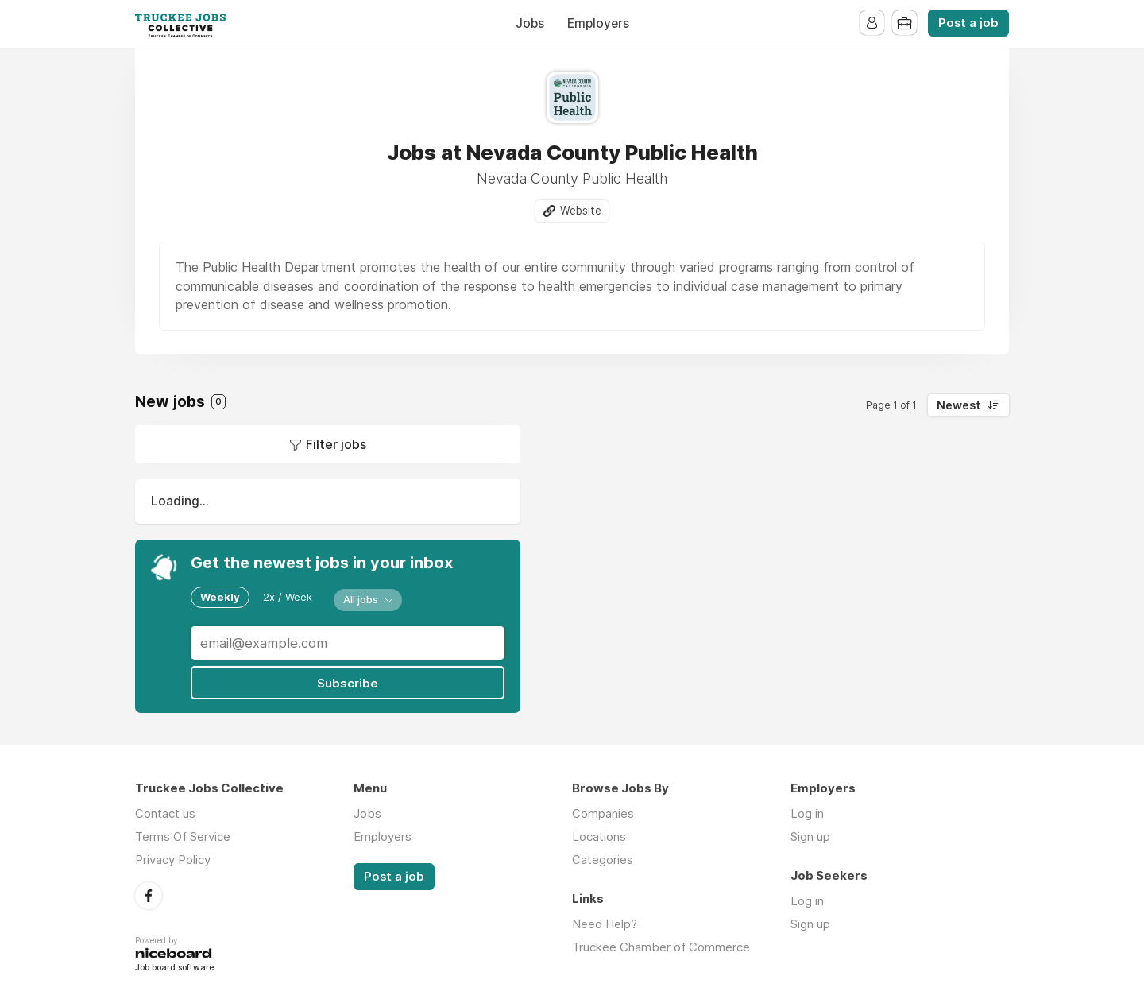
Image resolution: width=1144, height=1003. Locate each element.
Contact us (165, 812)
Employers (598, 23)
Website (580, 210)
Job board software (174, 967)
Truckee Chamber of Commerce (661, 946)
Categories (602, 858)
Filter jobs (336, 445)
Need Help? (604, 923)
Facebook (148, 894)
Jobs (530, 23)
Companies (603, 812)
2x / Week (287, 597)
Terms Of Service (182, 835)
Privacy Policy (173, 858)
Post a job (968, 23)
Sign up (810, 835)
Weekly (220, 597)
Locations (599, 835)
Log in (807, 812)
